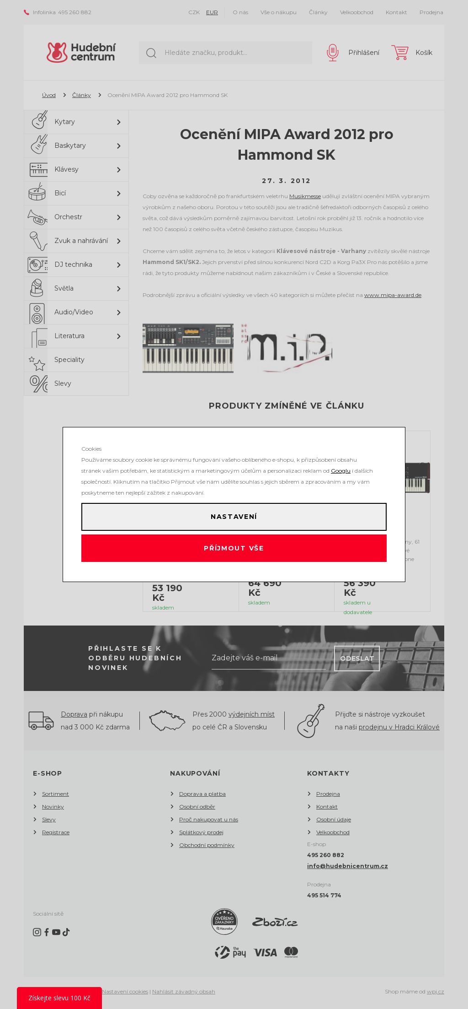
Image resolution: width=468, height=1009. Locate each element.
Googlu (341, 465)
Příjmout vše (234, 551)
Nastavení (234, 514)
